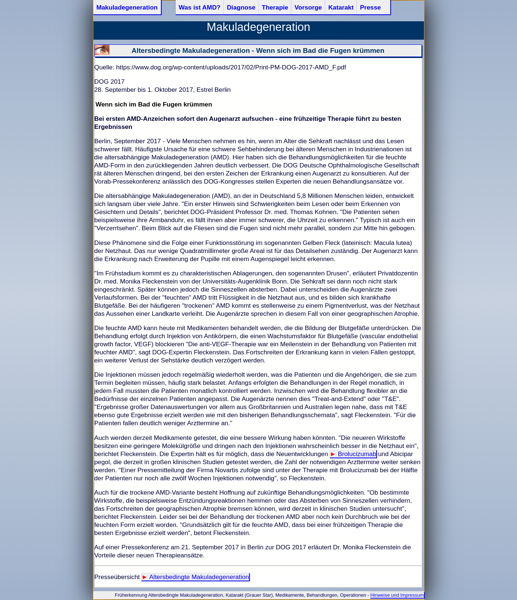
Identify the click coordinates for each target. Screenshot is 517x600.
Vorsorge (308, 7)
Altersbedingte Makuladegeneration (199, 577)
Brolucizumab (357, 454)
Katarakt (340, 7)
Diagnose (241, 7)
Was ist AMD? (199, 7)
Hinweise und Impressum (397, 595)
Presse (370, 7)
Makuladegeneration (127, 7)
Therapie (275, 7)
